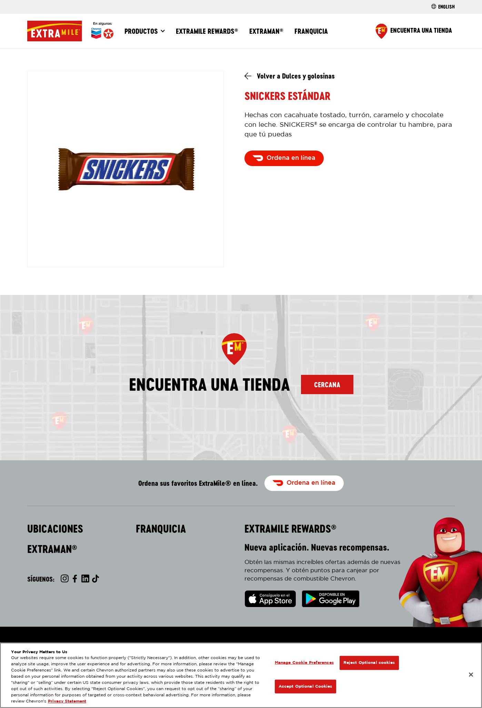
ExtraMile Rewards (207, 31)
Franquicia (311, 31)
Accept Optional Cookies (305, 686)
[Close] (471, 674)
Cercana (327, 384)
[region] (241, 675)
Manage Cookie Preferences (304, 663)
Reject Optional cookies (369, 663)
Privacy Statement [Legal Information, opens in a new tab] (67, 701)
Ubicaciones (55, 529)
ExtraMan (266, 31)
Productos (141, 31)
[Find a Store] (413, 31)
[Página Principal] (70, 31)
